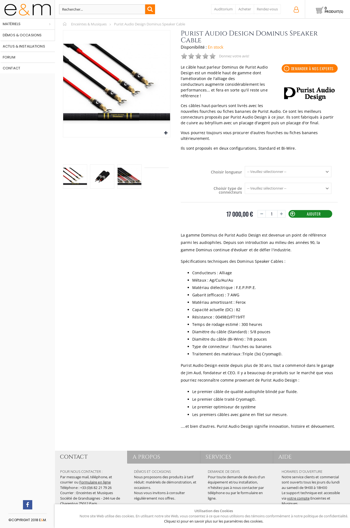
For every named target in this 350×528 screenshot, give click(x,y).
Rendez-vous (267, 9)
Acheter (244, 9)
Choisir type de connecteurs (228, 190)
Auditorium (223, 9)
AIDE (285, 457)
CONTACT (74, 457)
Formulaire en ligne (95, 482)
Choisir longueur (226, 172)
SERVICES (219, 457)
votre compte (298, 498)
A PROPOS (147, 457)
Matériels (12, 23)
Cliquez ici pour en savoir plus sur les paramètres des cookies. (213, 521)
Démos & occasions (22, 35)
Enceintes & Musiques (89, 24)
